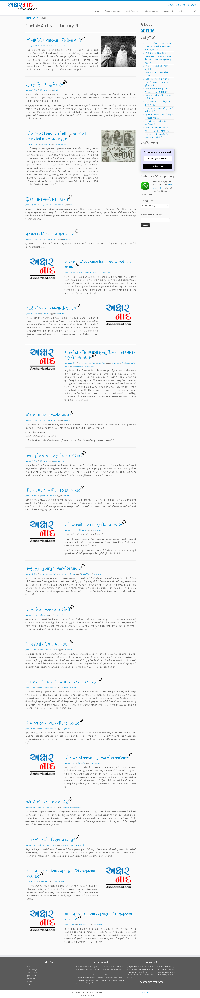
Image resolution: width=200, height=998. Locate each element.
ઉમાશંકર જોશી (67, 650)
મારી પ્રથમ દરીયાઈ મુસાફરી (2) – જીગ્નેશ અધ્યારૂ (61, 873)
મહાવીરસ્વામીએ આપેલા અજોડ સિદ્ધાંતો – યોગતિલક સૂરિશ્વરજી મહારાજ (158, 59)
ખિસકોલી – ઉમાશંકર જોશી (47, 644)
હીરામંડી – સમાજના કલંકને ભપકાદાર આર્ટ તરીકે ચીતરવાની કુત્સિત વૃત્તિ (158, 82)
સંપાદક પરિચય (31, 967)
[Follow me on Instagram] (58, 5)
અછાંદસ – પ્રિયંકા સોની (156, 53)
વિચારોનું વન (52, 46)
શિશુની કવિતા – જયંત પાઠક (48, 414)
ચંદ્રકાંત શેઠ (125, 363)
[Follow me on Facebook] (56, 5)
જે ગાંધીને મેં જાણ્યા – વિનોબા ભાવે (54, 40)
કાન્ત (71, 205)
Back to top (145, 992)
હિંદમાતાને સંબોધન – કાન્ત (46, 199)
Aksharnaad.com (83, 992)
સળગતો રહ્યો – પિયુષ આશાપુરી (51, 839)
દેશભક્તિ (44, 46)
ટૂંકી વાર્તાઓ (43, 90)
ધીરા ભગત (65, 496)
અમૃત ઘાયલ (67, 239)
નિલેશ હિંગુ (77, 807)
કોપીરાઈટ (183, 11)
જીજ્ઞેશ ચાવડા (97, 574)
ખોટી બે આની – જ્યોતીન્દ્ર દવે (51, 308)
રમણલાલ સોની (58, 615)
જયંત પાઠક (66, 420)
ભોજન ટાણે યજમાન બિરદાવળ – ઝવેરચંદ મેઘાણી (98, 264)
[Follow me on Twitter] (54, 5)
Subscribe (157, 166)
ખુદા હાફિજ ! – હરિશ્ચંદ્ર (44, 84)
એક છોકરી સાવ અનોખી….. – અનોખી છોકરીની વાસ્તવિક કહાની (56, 136)
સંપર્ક (194, 11)
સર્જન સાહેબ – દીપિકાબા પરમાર (159, 43)
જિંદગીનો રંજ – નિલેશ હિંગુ (46, 801)
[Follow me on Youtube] (59, 5)
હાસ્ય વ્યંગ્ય (45, 313)
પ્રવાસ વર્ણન (44, 881)
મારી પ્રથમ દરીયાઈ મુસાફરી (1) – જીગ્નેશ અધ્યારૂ (98, 916)
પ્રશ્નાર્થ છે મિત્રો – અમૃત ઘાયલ (50, 233)
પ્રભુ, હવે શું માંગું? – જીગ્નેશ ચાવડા (53, 568)
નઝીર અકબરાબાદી (77, 366)
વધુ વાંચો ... (91, 983)
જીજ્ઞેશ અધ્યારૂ (61, 144)
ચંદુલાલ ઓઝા (115, 363)
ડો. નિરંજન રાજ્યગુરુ (69, 687)
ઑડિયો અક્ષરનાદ (151, 11)
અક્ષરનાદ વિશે (31, 979)
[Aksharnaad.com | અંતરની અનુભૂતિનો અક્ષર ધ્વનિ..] (23, 6)
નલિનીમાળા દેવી (89, 366)
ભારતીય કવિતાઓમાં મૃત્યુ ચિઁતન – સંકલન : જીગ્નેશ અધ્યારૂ (99, 355)
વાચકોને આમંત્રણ (32, 970)
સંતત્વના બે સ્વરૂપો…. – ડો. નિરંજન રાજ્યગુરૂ (61, 681)
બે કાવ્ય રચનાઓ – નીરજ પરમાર (52, 723)
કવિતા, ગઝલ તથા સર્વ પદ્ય (48, 205)
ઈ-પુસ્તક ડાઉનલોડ (113, 11)
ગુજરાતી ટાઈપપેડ (31, 976)
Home (96, 11)
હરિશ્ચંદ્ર (55, 90)
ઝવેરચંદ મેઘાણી (107, 272)
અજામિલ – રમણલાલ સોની (47, 609)
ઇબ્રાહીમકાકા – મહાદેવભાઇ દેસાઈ (53, 455)
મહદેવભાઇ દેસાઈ (58, 461)
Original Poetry (86, 574)
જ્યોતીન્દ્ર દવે (59, 313)
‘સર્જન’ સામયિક (132, 11)
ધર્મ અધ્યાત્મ (44, 615)
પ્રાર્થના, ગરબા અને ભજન (48, 496)
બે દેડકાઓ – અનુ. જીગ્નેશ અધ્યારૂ (93, 524)
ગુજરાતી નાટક (45, 144)
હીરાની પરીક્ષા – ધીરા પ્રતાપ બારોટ (52, 490)
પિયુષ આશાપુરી (79, 845)
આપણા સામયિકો (32, 973)
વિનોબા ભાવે (65, 46)
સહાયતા (29, 981)
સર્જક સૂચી (169, 11)
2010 (35, 17)
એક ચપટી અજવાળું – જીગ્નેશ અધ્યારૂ (96, 757)
